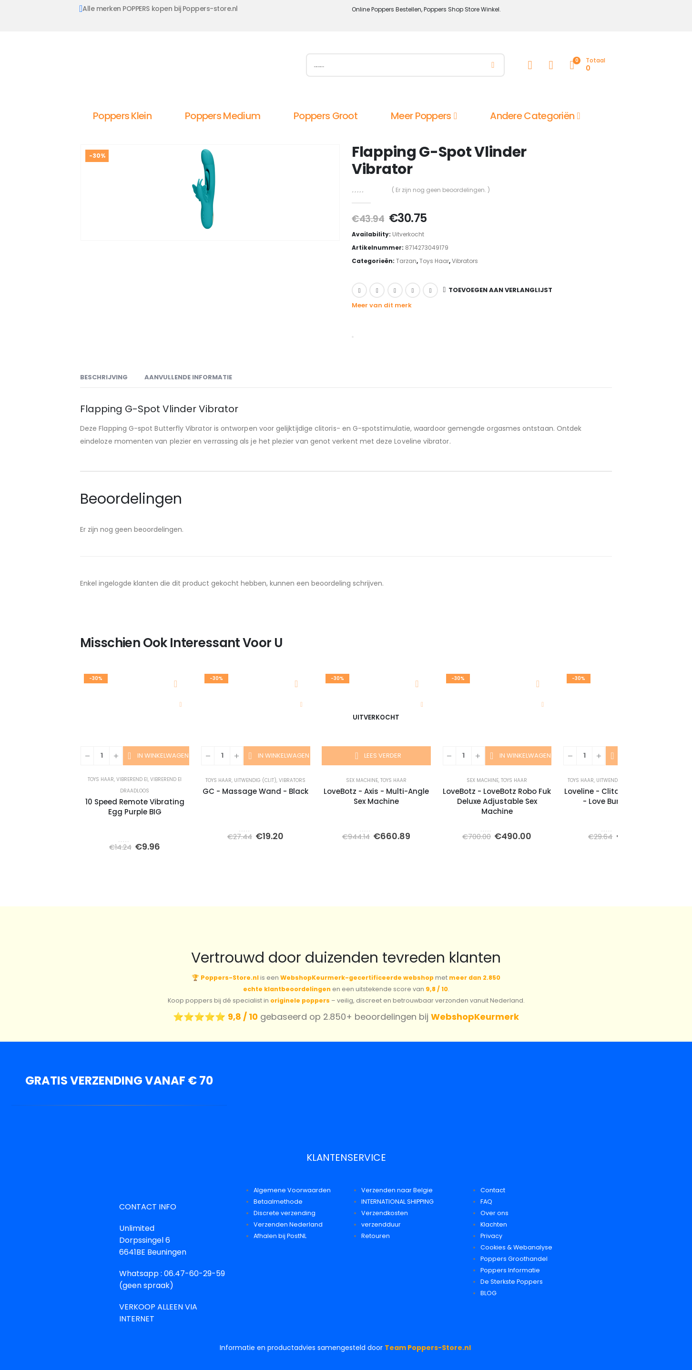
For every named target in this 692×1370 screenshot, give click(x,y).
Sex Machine (362, 780)
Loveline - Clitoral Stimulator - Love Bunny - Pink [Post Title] (617, 796)
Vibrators (465, 261)
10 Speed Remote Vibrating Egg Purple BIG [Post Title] (134, 807)
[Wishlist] (551, 65)
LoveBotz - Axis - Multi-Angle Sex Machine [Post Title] (376, 796)
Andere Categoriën (532, 115)
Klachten (493, 1224)
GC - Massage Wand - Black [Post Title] (255, 791)
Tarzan (406, 261)
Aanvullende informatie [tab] (188, 377)
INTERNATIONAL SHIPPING (397, 1201)
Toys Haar (434, 261)
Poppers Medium (222, 115)
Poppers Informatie (510, 1270)
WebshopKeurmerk (475, 1017)
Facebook (359, 290)
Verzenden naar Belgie (397, 1190)
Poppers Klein (122, 115)
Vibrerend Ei (132, 779)
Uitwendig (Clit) (255, 780)
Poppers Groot (325, 115)
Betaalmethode (278, 1201)
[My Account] (530, 65)
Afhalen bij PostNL (280, 1236)
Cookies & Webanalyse (516, 1247)
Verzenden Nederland (288, 1224)
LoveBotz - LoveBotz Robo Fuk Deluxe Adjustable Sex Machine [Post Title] (497, 801)
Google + (412, 290)
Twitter (377, 290)
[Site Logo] (187, 67)
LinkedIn (395, 290)
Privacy (491, 1236)
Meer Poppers (421, 115)
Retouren (375, 1236)
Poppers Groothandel (514, 1259)
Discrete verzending (284, 1213)
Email (430, 290)
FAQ (486, 1201)
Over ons (494, 1213)
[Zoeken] (493, 65)
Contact (492, 1190)
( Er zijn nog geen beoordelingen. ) (441, 190)
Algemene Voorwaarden (292, 1190)
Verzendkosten (384, 1213)
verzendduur (381, 1224)
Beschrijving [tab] (104, 377)
